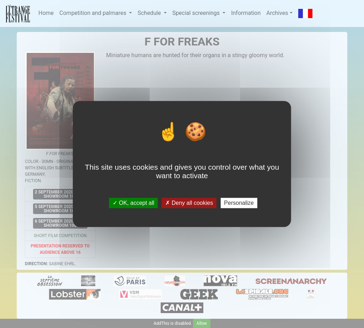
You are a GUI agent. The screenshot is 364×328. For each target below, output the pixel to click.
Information (246, 13)
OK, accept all (133, 203)
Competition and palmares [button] (93, 13)
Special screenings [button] (196, 13)
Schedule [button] (150, 13)
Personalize (239, 203)
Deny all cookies (189, 203)
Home (46, 13)
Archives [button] (277, 13)
